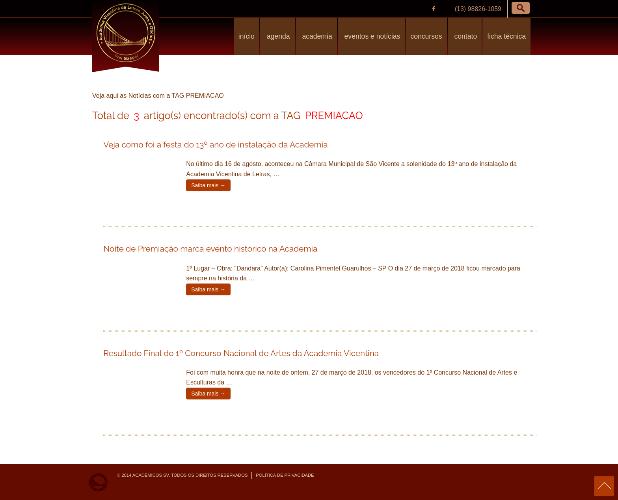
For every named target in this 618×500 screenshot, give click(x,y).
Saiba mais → (208, 185)
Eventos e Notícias (371, 36)
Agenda (277, 36)
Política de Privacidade (285, 475)
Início (246, 36)
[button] (521, 8)
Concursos (426, 36)
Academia (316, 36)
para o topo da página (604, 486)
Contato (464, 36)
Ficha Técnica (506, 36)
